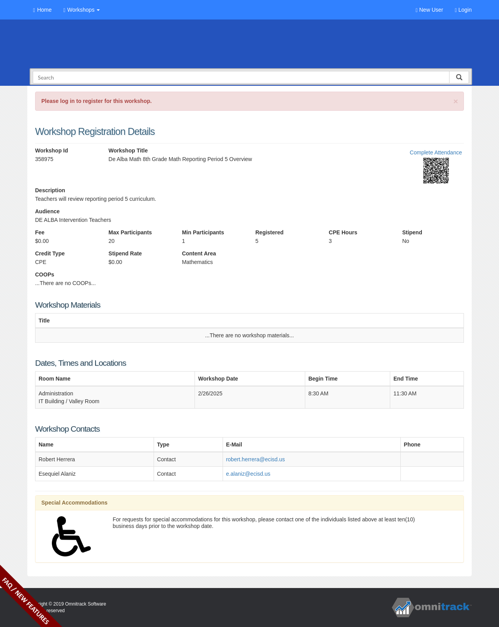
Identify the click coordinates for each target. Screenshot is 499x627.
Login (463, 10)
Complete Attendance (436, 152)
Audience (47, 211)
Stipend (412, 232)
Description (50, 190)
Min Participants (203, 232)
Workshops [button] (81, 10)
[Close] (455, 101)
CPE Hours (343, 232)
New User (429, 10)
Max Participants (130, 232)
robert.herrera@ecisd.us (255, 459)
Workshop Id (51, 150)
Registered (269, 232)
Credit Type (50, 253)
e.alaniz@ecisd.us (248, 474)
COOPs (44, 274)
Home (42, 10)
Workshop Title (128, 150)
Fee (39, 232)
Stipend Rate (125, 253)
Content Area (199, 253)
